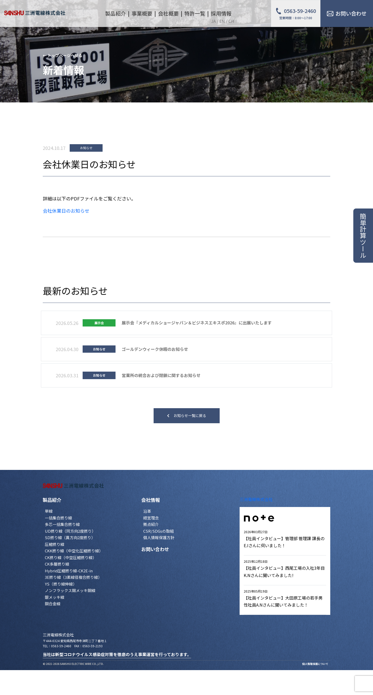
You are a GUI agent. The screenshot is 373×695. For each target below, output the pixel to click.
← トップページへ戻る (62, 55)
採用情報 (221, 13)
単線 (49, 511)
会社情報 (150, 499)
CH (231, 21)
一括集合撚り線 (58, 517)
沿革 (147, 511)
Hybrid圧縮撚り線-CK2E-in (69, 570)
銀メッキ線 (54, 597)
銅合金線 (52, 603)
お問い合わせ (155, 549)
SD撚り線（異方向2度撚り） (70, 537)
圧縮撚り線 (54, 544)
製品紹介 (52, 499)
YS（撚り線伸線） (61, 584)
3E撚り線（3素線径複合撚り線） (73, 577)
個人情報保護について (315, 664)
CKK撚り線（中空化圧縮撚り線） (74, 550)
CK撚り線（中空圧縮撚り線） (70, 557)
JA (213, 21)
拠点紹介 (151, 524)
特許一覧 (194, 13)
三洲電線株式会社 (256, 499)
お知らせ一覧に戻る (186, 415)
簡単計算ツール (363, 235)
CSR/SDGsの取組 (158, 531)
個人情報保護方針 (158, 537)
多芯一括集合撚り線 (62, 524)
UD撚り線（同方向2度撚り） (70, 531)
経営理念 (151, 517)
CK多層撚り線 (57, 564)
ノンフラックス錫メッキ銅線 (70, 590)
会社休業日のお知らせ (66, 210)
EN (222, 21)
